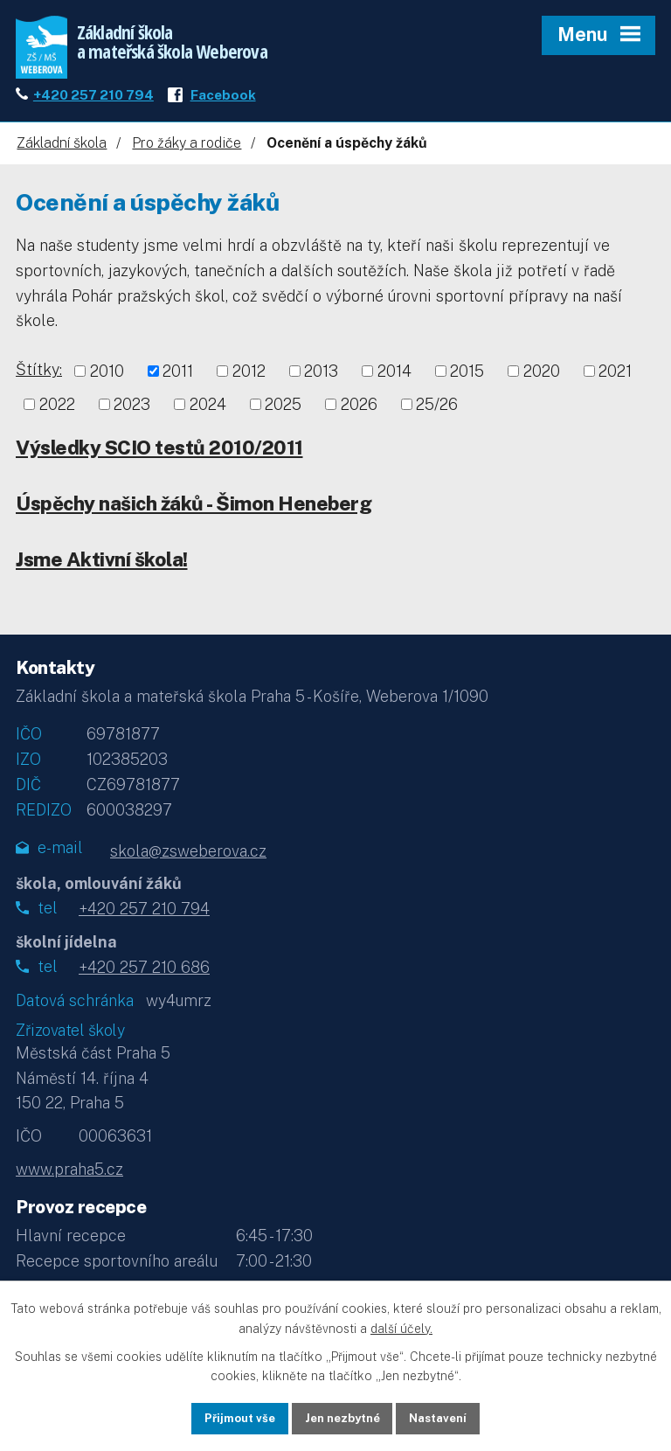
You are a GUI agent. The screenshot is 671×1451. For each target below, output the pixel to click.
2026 (359, 412)
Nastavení (447, 1417)
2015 (467, 380)
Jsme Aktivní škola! (102, 567)
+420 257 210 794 (93, 102)
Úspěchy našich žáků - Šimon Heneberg (193, 511)
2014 (394, 380)
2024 (208, 412)
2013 (321, 380)
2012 (249, 380)
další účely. (401, 1326)
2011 (178, 380)
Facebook (223, 102)
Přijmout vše (231, 1417)
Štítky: (39, 378)
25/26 (437, 412)
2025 (283, 412)
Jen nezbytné (342, 1417)
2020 (541, 380)
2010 (107, 380)
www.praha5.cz (69, 1178)
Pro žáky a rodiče (186, 151)
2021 (615, 380)
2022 (57, 412)
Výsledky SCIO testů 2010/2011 (159, 455)
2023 (132, 412)
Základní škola (62, 151)
